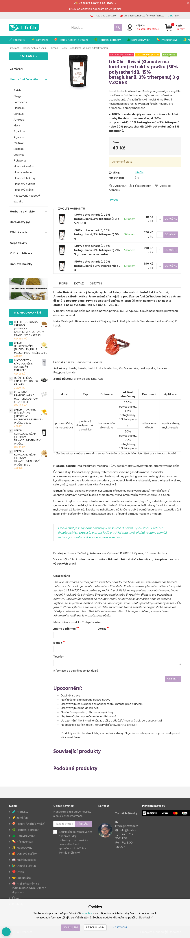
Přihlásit (84, 824)
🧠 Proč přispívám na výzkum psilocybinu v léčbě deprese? (29, 888)
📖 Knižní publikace (24, 860)
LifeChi (139, 172)
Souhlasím (70, 927)
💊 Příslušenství (166, 39)
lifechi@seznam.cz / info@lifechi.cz (144, 15)
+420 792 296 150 (105, 15)
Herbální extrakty (22, 212)
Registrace (153, 29)
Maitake (19, 143)
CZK (170, 15)
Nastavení (120, 927)
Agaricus (19, 137)
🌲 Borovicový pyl (138, 39)
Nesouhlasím (95, 927)
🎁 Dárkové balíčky (24, 854)
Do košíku (171, 219)
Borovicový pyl (20, 222)
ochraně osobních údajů (83, 671)
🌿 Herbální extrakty (107, 39)
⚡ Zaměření (39, 39)
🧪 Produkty (17, 39)
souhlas (87, 913)
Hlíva (17, 126)
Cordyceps (20, 102)
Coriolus (19, 114)
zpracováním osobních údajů (75, 834)
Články (16, 898)
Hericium (19, 108)
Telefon (58, 657)
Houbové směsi (24, 166)
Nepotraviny (18, 243)
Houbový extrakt (24, 184)
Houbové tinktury (25, 178)
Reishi (17, 90)
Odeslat (173, 678)
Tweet (114, 200)
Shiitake (19, 149)
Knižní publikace (21, 253)
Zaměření (16, 69)
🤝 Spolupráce (21, 878)
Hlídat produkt (142, 186)
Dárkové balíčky (21, 264)
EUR (177, 15)
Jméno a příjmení (64, 629)
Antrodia (19, 120)
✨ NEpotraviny (22, 848)
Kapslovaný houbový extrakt (27, 199)
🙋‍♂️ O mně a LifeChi (24, 866)
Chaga (17, 96)
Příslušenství (19, 232)
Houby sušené (23, 172)
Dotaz (102, 629)
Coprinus (19, 155)
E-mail (57, 643)
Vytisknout (119, 186)
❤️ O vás (18, 872)
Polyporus (20, 161)
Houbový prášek (24, 190)
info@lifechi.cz (129, 830)
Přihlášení (141, 29)
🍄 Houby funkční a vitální (71, 39)
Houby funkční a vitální (25, 79)
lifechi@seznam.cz (126, 826)
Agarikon (19, 131)
